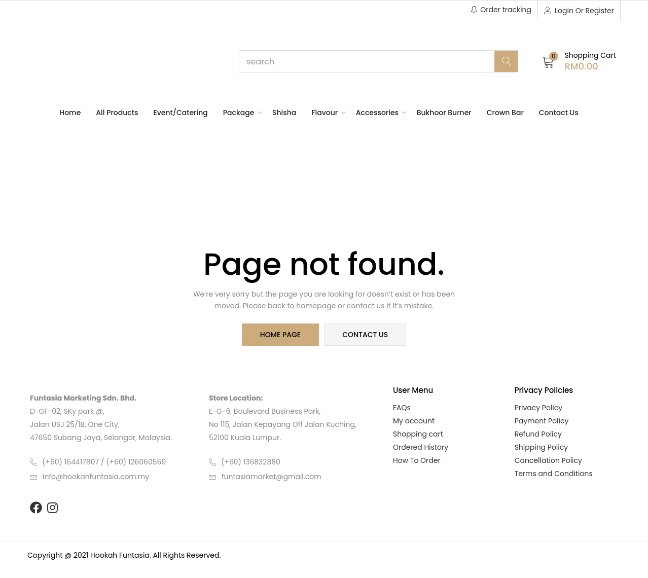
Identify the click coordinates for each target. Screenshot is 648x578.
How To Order (417, 460)
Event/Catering (180, 112)
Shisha (284, 112)
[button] (579, 61)
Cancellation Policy (548, 460)
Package (240, 112)
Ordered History (420, 447)
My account (414, 421)
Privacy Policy (539, 408)
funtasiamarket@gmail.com (271, 477)
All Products (117, 112)
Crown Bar (505, 112)
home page (280, 335)
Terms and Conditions (554, 473)
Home (70, 112)
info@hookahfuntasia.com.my (96, 477)
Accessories (379, 112)
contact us (365, 335)
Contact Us (559, 112)
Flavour (326, 112)
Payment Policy (542, 421)
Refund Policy (538, 434)
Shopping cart (418, 434)
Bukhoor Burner (444, 112)
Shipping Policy (541, 447)
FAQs (402, 408)
